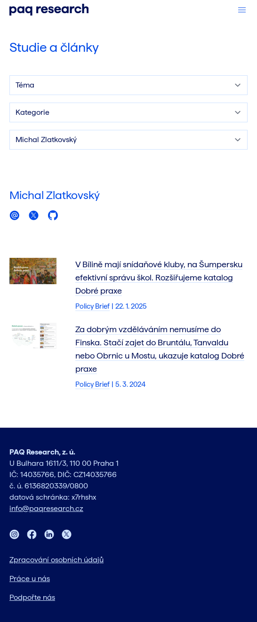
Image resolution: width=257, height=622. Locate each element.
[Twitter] (67, 534)
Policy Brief (92, 306)
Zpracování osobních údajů (56, 559)
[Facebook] (32, 534)
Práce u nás (29, 578)
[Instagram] (14, 534)
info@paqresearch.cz (46, 508)
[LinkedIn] (49, 534)
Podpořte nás (32, 597)
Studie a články (54, 47)
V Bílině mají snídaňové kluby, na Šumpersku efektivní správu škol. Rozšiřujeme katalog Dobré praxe (158, 277)
